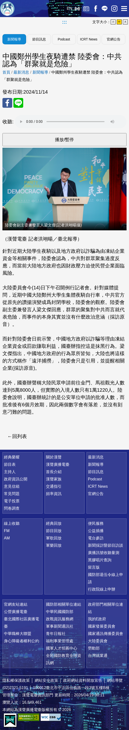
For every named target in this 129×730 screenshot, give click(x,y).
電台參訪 (96, 538)
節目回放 (54, 531)
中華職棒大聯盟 (17, 634)
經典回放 (86, 8)
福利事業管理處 (59, 641)
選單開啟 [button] (124, 8)
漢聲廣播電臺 (7, 8)
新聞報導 (14, 39)
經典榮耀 (12, 457)
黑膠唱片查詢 (99, 560)
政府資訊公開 (15, 479)
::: (64, 22)
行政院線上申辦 (101, 589)
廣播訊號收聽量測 (103, 553)
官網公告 (113, 39)
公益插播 (96, 531)
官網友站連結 (15, 604)
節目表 (10, 464)
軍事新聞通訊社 (59, 626)
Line (104, 8)
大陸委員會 (98, 641)
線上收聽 (77, 8)
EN (69, 8)
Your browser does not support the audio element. (71, 121)
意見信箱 (12, 486)
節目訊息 (39, 39)
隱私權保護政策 (16, 680)
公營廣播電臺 (15, 612)
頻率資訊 (54, 494)
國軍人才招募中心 (61, 648)
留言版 (94, 567)
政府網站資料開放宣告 (82, 680)
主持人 (10, 472)
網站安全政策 (46, 680)
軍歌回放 (54, 538)
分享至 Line (18, 103)
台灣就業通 (98, 655)
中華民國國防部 (59, 612)
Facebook (95, 8)
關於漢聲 (54, 457)
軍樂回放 (54, 545)
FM (7, 531)
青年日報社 (55, 634)
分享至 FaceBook (7, 103)
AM (7, 538)
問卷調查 (12, 508)
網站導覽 (115, 680)
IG (114, 8)
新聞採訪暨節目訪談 (105, 545)
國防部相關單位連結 (63, 604)
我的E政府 (97, 619)
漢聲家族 (54, 479)
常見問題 (12, 494)
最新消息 (21, 72)
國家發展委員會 (101, 626)
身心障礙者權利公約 (21, 641)
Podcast (64, 39)
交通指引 (54, 486)
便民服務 (96, 523)
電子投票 (12, 501)
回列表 (19, 436)
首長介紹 (54, 472)
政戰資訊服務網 (59, 619)
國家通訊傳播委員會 (105, 634)
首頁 (6, 72)
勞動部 (94, 648)
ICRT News (88, 39)
